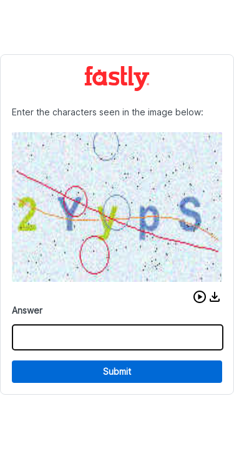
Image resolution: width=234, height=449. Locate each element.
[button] (199, 296)
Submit (117, 371)
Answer (27, 310)
